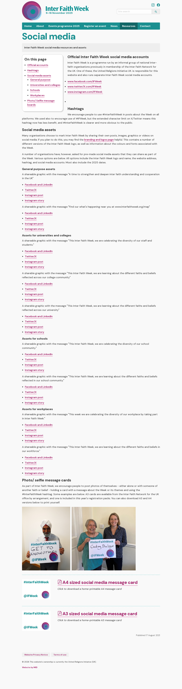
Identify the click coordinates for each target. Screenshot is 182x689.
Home (28, 26)
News (114, 26)
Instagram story (34, 200)
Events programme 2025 (63, 26)
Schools (35, 90)
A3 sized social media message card (100, 614)
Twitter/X (31, 190)
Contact (145, 26)
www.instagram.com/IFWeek (85, 92)
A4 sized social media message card (100, 582)
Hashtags (33, 70)
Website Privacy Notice (36, 654)
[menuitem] (28, 26)
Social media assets (39, 75)
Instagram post (34, 195)
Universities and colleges (45, 85)
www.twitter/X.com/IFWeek (84, 86)
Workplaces (37, 95)
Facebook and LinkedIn (39, 184)
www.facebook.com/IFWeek (85, 81)
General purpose (40, 79)
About (40, 26)
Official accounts (37, 65)
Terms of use (59, 654)
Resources (128, 26)
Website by (29, 667)
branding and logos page (99, 139)
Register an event (95, 26)
